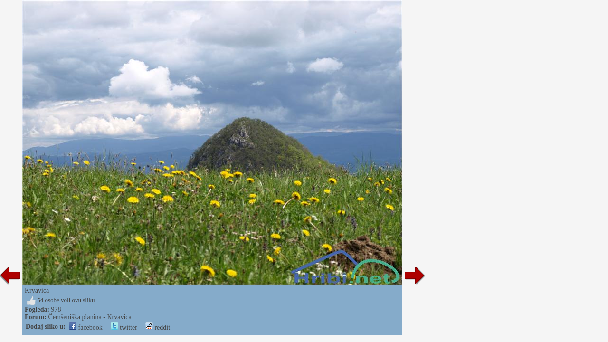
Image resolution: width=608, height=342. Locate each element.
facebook (86, 327)
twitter (124, 327)
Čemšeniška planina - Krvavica (89, 317)
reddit (157, 327)
